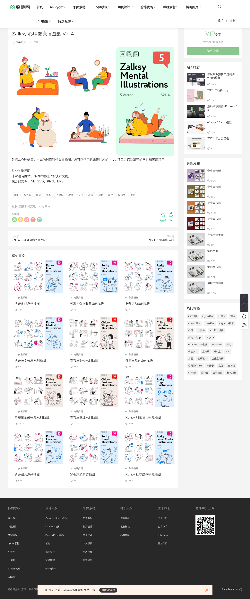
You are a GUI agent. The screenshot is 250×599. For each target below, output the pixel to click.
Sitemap (163, 535)
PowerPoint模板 (197, 344)
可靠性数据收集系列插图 (87, 303)
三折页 (231, 365)
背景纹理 (50, 560)
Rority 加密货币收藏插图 (143, 417)
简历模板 (87, 552)
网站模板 (12, 535)
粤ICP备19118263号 (231, 589)
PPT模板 (192, 316)
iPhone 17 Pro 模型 (219, 122)
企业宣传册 (214, 171)
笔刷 (47, 543)
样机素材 (169, 7)
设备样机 (125, 526)
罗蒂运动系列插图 (137, 303)
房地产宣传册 (215, 283)
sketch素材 (194, 323)
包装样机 (125, 518)
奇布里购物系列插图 (84, 360)
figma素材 (207, 316)
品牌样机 (125, 535)
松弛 (90, 195)
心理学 (59, 195)
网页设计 (124, 7)
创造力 (27, 195)
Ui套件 (201, 330)
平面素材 (79, 7)
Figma (210, 337)
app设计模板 (216, 330)
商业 (232, 316)
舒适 (133, 195)
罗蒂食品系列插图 (27, 303)
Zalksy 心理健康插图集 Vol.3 (29, 240)
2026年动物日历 (217, 90)
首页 (40, 7)
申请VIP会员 (108, 590)
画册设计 (202, 358)
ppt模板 (102, 7)
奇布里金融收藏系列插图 (32, 417)
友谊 (38, 195)
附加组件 (64, 21)
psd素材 (209, 323)
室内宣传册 (214, 267)
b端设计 (12, 526)
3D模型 (43, 21)
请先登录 (213, 51)
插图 (190, 358)
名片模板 (87, 543)
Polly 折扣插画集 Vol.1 (160, 240)
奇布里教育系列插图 (139, 360)
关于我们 (162, 518)
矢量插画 (23, 297)
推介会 (204, 373)
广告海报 (87, 518)
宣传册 (205, 351)
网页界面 (12, 518)
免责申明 (162, 526)
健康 (16, 195)
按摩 (70, 195)
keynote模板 (226, 323)
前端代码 (146, 7)
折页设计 (87, 526)
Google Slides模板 (56, 518)
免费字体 (87, 560)
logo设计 (50, 568)
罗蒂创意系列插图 (27, 474)
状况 (110, 195)
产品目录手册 (215, 235)
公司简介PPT (195, 365)
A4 (227, 351)
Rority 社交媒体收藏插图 (143, 474)
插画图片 (192, 7)
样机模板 (231, 373)
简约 (228, 344)
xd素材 (222, 316)
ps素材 (11, 560)
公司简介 (217, 373)
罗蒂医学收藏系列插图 (30, 360)
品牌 (221, 365)
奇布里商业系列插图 (84, 417)
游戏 (100, 195)
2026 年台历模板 (218, 138)
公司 (190, 330)
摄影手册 (212, 251)
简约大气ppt (195, 337)
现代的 (217, 351)
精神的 (121, 195)
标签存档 (162, 543)
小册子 (210, 365)
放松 (80, 195)
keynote (217, 344)
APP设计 (56, 7)
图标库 (11, 552)
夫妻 (48, 195)
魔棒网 (20, 7)
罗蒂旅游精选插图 (82, 474)
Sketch (192, 373)
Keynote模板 (52, 526)
